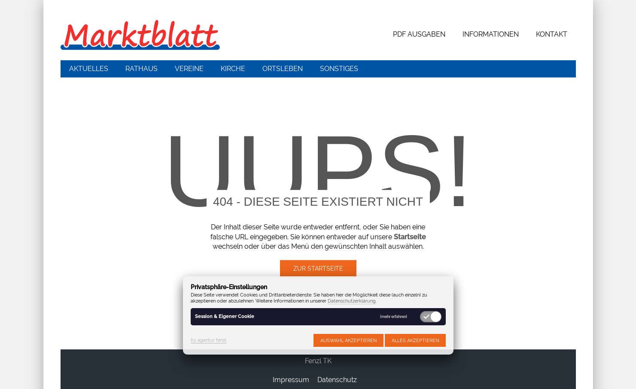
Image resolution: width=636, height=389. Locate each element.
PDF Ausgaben (419, 34)
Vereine (189, 69)
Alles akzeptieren (415, 340)
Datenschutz (337, 380)
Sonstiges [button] (339, 69)
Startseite (410, 237)
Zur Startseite (318, 269)
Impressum (291, 380)
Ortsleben (282, 69)
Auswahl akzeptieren (348, 340)
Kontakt (551, 34)
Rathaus (141, 69)
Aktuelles (88, 69)
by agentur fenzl (208, 340)
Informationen (491, 34)
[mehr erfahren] (393, 317)
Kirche (233, 69)
